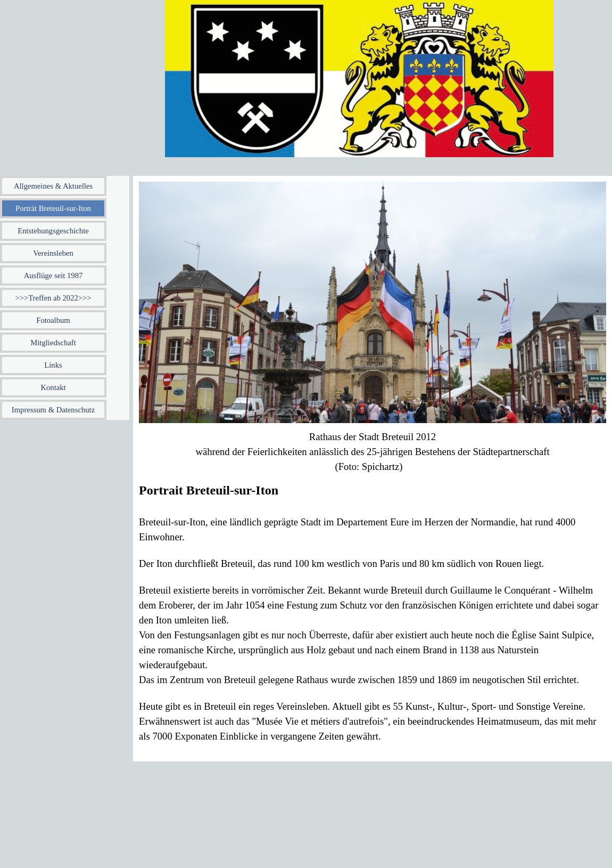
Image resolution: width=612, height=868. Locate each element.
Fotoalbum (53, 320)
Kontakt (52, 387)
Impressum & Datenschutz (53, 409)
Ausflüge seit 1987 (53, 275)
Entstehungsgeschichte (53, 230)
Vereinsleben (53, 253)
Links (53, 365)
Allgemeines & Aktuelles (53, 186)
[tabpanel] (372, 451)
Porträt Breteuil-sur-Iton (53, 208)
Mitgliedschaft (53, 342)
